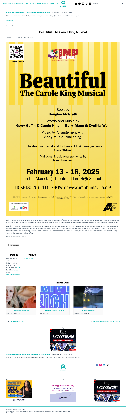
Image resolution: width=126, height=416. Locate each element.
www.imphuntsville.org (13, 274)
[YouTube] (90, 4)
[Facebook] (76, 4)
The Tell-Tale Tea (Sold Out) (18, 321)
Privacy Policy (10, 413)
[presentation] (21, 297)
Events (18, 268)
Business (9, 4)
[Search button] (118, 3)
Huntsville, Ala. (28, 258)
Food (15, 3)
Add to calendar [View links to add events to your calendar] (14, 245)
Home (4, 3)
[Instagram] (79, 4)
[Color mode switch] (122, 3)
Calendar (21, 4)
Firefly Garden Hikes (88, 310)
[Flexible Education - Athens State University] (19, 391)
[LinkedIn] (83, 4)
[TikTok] (86, 4)
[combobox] (104, 3)
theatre (15, 270)
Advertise (51, 3)
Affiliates (32, 4)
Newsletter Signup (42, 3)
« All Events (9, 20)
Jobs (26, 3)
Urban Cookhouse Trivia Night (54, 310)
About (56, 3)
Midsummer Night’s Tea (21, 310)
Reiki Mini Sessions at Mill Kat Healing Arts (106, 321)
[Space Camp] (63, 340)
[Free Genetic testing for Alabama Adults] (63, 391)
